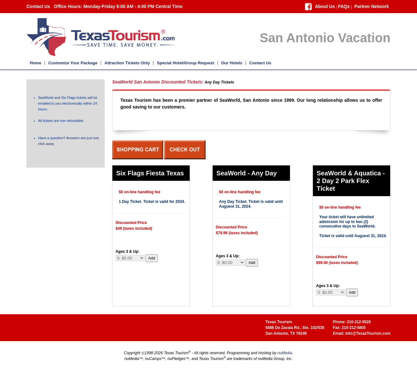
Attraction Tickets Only (127, 63)
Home (35, 63)
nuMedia (284, 353)
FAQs (344, 6)
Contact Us (38, 6)
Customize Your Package (72, 63)
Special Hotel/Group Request (185, 63)
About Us (325, 6)
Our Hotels (231, 63)
